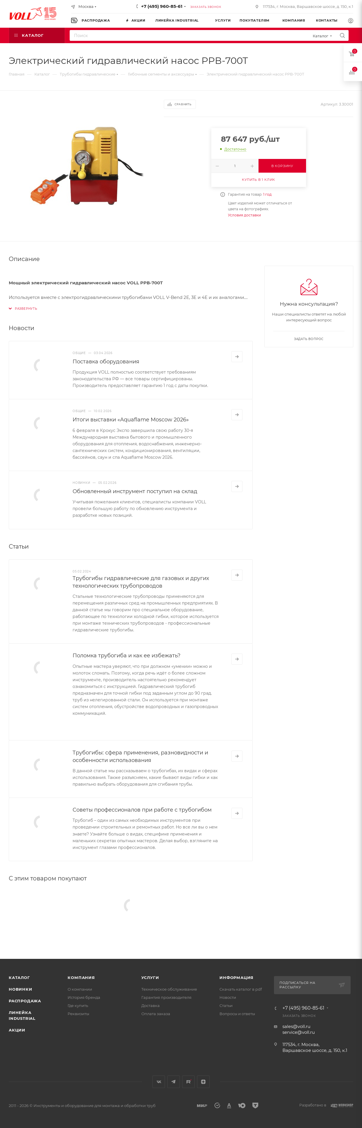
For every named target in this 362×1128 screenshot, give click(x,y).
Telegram (173, 1082)
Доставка (150, 1005)
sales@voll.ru (296, 1026)
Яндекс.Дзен (203, 1082)
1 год (267, 194)
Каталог (19, 977)
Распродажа (25, 1001)
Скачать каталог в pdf (240, 989)
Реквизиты (78, 1013)
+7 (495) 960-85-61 (161, 6)
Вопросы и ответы (237, 1013)
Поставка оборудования (106, 361)
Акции (17, 1030)
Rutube (188, 1082)
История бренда (84, 997)
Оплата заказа (155, 1013)
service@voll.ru (298, 1032)
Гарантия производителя (166, 997)
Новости (227, 997)
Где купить (78, 1005)
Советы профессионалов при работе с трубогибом (142, 810)
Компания (81, 977)
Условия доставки (244, 215)
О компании (80, 989)
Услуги (150, 977)
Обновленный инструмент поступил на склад (135, 491)
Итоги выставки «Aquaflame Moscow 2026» (131, 419)
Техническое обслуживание (169, 989)
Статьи (226, 1005)
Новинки (20, 989)
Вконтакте (158, 1082)
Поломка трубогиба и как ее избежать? (126, 655)
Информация (236, 977)
